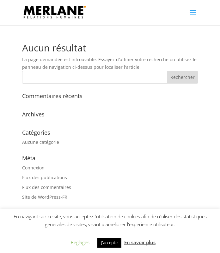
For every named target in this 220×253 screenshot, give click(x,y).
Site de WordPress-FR (44, 197)
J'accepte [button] (109, 242)
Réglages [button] (80, 242)
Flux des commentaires (46, 187)
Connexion (33, 168)
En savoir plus (140, 242)
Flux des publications (44, 177)
